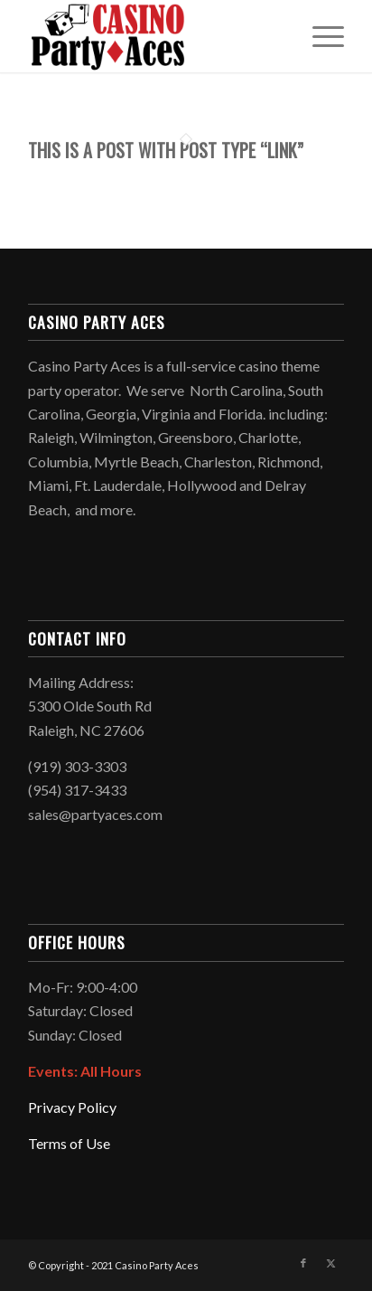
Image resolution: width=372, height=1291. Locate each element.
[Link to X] (330, 1263)
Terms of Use (69, 1143)
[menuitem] (319, 36)
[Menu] (319, 36)
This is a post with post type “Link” (165, 150)
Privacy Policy (72, 1107)
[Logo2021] (154, 36)
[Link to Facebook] (303, 1263)
